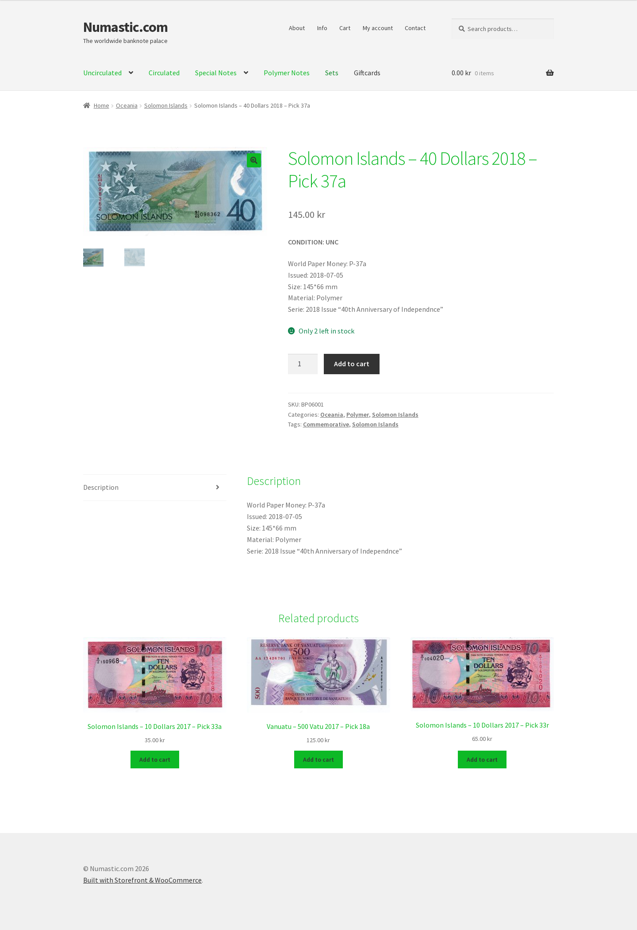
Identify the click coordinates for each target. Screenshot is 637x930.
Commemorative (326, 424)
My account (378, 28)
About (297, 28)
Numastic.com (125, 27)
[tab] (154, 488)
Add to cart (351, 363)
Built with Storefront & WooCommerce (142, 879)
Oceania (127, 105)
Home (101, 105)
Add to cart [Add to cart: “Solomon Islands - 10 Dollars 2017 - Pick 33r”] (482, 759)
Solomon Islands (166, 105)
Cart (344, 28)
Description (101, 487)
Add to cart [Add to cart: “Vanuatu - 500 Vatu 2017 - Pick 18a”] (318, 759)
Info (322, 28)
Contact (415, 28)
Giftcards (367, 72)
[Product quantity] (303, 364)
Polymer (357, 414)
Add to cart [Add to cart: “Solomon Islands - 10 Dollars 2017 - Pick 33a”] (154, 759)
